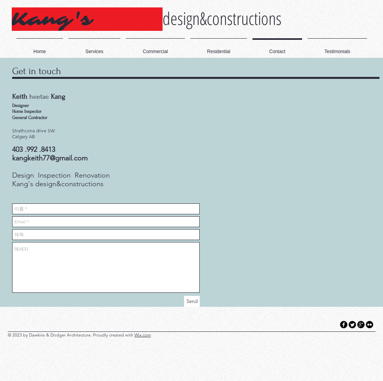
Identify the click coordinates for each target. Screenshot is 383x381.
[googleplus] (361, 324)
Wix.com (142, 335)
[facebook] (343, 324)
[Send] (192, 301)
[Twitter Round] (352, 324)
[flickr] (369, 324)
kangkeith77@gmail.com (50, 158)
